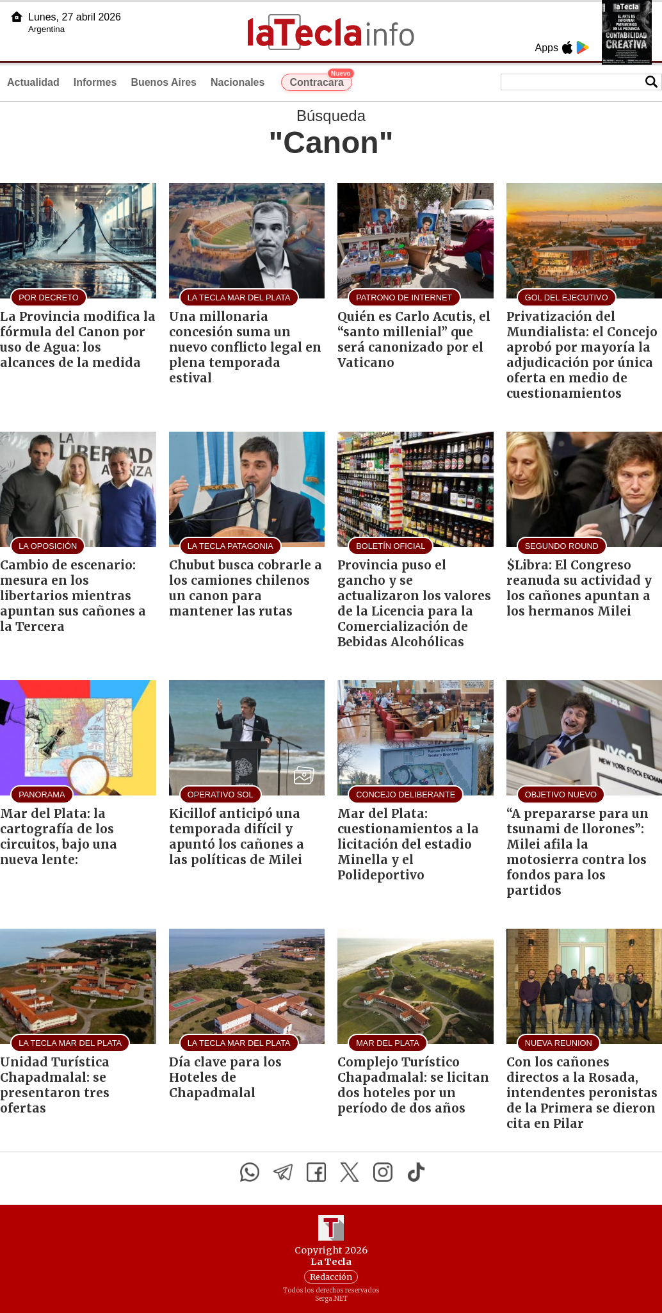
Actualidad (33, 82)
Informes (95, 82)
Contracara (320, 81)
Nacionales (237, 82)
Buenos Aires (164, 82)
